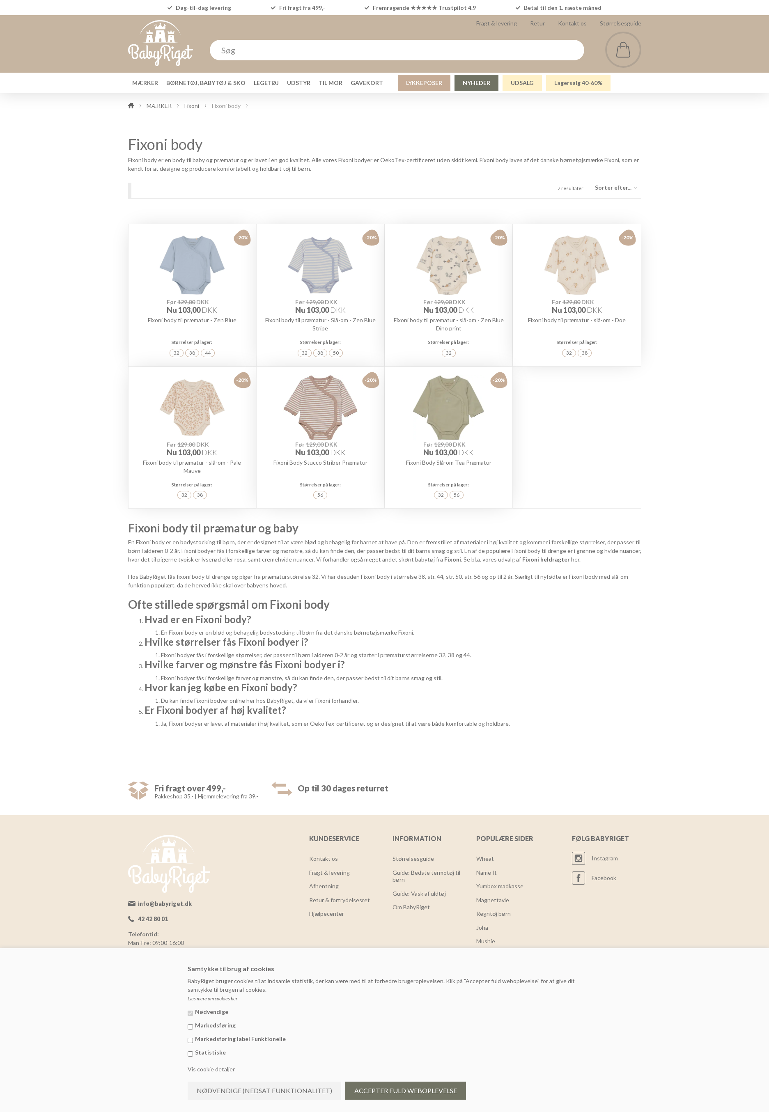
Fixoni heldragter (546, 559)
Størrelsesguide (620, 23)
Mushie (485, 941)
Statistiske (210, 1052)
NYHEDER (476, 82)
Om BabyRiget (411, 906)
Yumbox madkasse (499, 886)
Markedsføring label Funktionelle (240, 1038)
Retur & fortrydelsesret (339, 899)
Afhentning (324, 886)
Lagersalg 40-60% (578, 82)
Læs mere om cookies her (212, 998)
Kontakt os (572, 23)
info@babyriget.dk (165, 903)
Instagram (605, 858)
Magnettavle (492, 899)
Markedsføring (215, 1025)
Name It (486, 872)
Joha (482, 927)
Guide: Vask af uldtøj (419, 893)
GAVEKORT (367, 82)
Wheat (485, 858)
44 (208, 353)
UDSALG (522, 82)
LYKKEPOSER (424, 82)
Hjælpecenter (326, 913)
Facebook (604, 877)
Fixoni (452, 559)
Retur (537, 23)
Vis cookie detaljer (211, 1069)
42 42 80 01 (153, 918)
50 (336, 353)
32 (176, 353)
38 (192, 353)
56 (320, 495)
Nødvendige (211, 1011)
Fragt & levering (496, 23)
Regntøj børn (493, 913)
